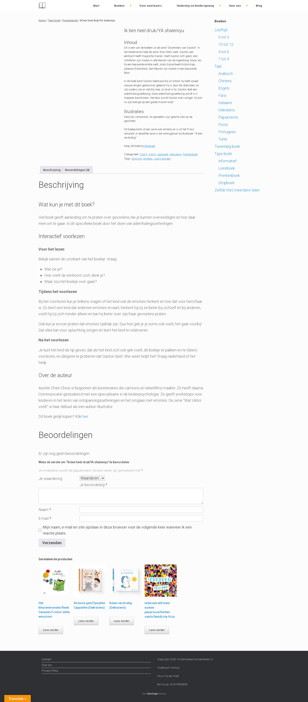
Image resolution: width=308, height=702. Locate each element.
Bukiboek (149, 146)
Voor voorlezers (150, 5)
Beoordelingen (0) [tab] (77, 170)
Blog (259, 5)
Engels (224, 88)
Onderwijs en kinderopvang (195, 5)
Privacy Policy (50, 670)
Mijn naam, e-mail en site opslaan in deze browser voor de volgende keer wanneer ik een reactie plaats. (117, 530)
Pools (223, 124)
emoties (148, 158)
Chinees (225, 81)
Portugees (227, 132)
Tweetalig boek (227, 146)
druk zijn (137, 158)
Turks (222, 139)
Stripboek (226, 183)
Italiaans (225, 102)
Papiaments (228, 117)
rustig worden (162, 158)
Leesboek (162, 154)
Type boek (54, 20)
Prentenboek (70, 20)
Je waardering (50, 478)
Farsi (222, 95)
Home (42, 20)
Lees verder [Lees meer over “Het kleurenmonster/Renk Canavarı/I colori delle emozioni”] (51, 630)
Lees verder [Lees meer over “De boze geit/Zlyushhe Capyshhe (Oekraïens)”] (86, 621)
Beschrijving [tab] (52, 170)
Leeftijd (221, 30)
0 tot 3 (143, 154)
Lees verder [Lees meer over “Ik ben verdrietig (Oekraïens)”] (121, 621)
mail (176, 676)
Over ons (235, 5)
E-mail (44, 518)
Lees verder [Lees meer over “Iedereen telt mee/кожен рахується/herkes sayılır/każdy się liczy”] (157, 630)
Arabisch (225, 73)
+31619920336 (178, 684)
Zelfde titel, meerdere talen (237, 190)
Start (96, 5)
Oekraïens (175, 154)
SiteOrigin (152, 693)
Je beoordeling (93, 484)
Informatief (227, 161)
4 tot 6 (152, 154)
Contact (46, 659)
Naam (44, 509)
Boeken (119, 5)
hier (85, 416)
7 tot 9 (223, 59)
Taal (218, 66)
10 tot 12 (225, 44)
